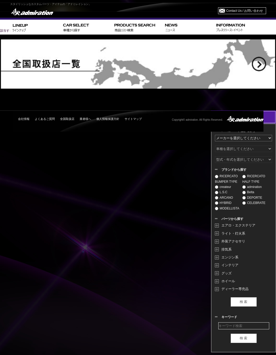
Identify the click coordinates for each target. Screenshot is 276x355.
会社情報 (24, 118)
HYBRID (223, 203)
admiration (252, 187)
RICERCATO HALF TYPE (253, 178)
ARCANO (224, 197)
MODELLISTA (227, 208)
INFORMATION (240, 27)
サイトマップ (133, 118)
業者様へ (85, 118)
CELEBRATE (253, 203)
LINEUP (35, 27)
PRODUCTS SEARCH (137, 27)
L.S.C (221, 192)
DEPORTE (252, 197)
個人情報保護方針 (107, 118)
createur (223, 187)
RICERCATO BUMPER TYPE (226, 178)
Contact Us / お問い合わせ (244, 11)
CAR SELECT (86, 27)
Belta (248, 192)
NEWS (188, 27)
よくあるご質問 (45, 118)
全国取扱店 (67, 118)
